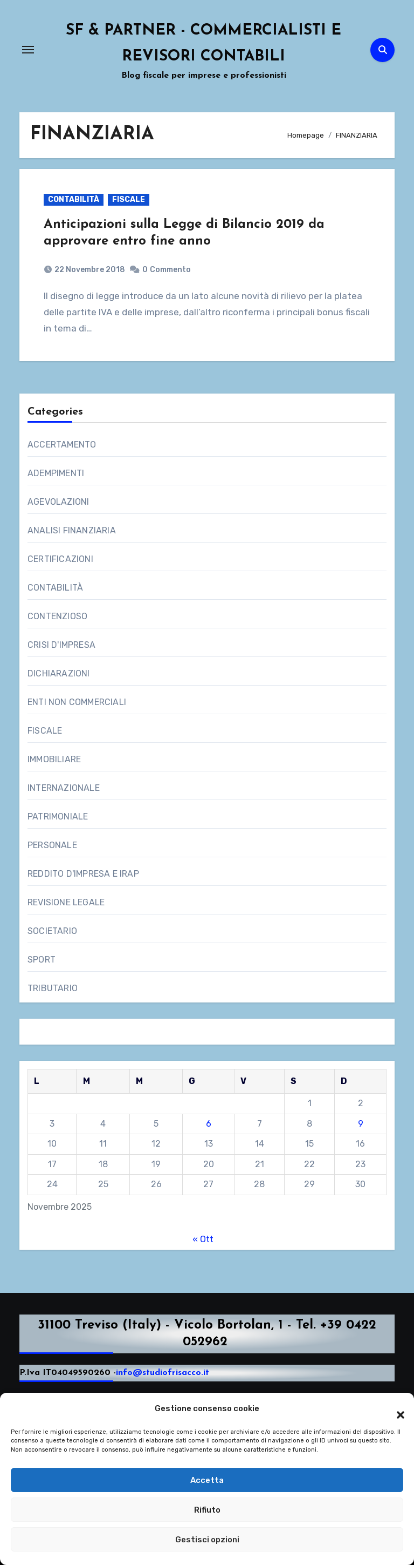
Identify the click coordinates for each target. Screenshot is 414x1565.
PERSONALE (52, 845)
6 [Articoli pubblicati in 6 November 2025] (208, 1124)
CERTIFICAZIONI (60, 559)
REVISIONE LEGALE (66, 902)
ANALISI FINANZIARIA (71, 530)
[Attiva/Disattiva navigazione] (28, 49)
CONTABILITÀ (73, 199)
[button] (395, 1409)
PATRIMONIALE (57, 816)
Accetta (207, 1480)
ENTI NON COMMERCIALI (76, 702)
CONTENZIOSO (57, 616)
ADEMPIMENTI (55, 473)
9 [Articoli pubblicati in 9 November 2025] (360, 1124)
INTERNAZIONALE (63, 788)
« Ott (202, 1239)
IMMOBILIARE (54, 759)
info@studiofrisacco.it (162, 1373)
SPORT (41, 959)
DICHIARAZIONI (58, 673)
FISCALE (128, 199)
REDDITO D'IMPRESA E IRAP (83, 874)
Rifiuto (207, 1510)
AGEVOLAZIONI (58, 502)
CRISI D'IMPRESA (61, 645)
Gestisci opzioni (207, 1539)
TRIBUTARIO (52, 988)
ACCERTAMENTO (61, 444)
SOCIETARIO (52, 931)
